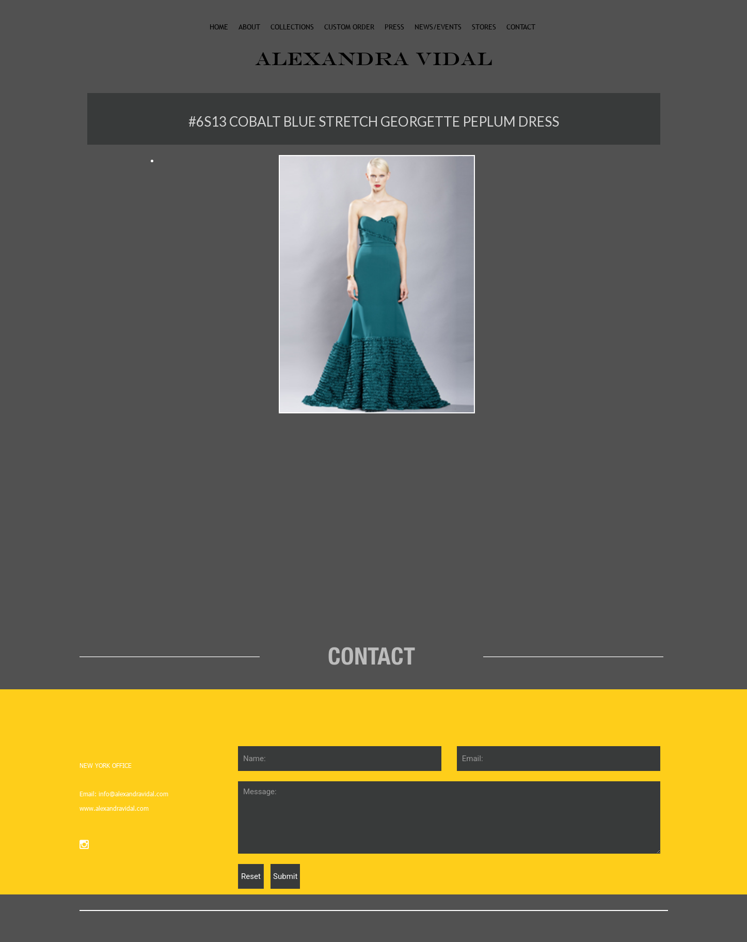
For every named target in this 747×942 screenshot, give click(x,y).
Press (394, 27)
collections (292, 27)
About (249, 27)
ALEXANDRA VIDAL (373, 58)
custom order (349, 27)
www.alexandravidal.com (114, 808)
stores (484, 27)
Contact (520, 27)
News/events (438, 27)
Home (219, 27)
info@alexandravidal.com (132, 794)
